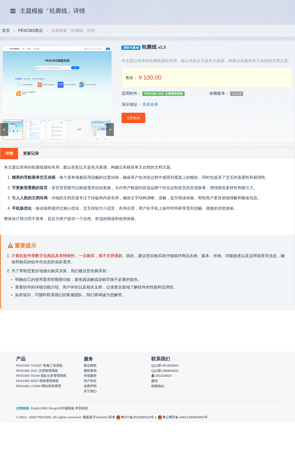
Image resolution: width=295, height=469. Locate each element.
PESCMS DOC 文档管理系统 (163, 93)
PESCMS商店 (30, 30)
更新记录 (31, 153)
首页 (6, 30)
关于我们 (90, 391)
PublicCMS (39, 408)
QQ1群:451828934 (164, 365)
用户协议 (90, 381)
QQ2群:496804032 (164, 371)
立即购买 (133, 118)
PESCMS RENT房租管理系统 (37, 381)
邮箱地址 (157, 386)
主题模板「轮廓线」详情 (52, 10)
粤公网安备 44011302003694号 (182, 417)
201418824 (161, 376)
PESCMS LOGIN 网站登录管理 (38, 386)
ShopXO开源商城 (61, 408)
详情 (9, 153)
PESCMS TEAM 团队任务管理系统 (41, 376)
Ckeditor (102, 417)
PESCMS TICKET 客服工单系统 (39, 365)
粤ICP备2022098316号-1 (136, 417)
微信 (154, 381)
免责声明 (90, 386)
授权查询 (90, 371)
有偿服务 (90, 376)
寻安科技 (81, 408)
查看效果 (150, 104)
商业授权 (90, 365)
